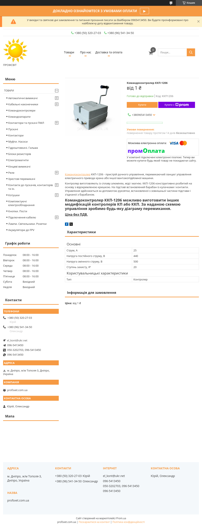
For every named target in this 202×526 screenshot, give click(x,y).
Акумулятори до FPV (21, 230)
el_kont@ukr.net (17, 340)
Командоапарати (19, 116)
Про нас (85, 52)
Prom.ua (121, 518)
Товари (69, 52)
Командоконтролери (21, 110)
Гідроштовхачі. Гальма (23, 148)
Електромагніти (18, 160)
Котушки (14, 195)
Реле (11, 173)
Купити (142, 104)
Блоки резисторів (19, 154)
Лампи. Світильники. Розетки (27, 224)
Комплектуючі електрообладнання (21, 203)
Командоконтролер (77, 174)
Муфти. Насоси (18, 141)
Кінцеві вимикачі (19, 166)
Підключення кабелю (22, 217)
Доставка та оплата (108, 52)
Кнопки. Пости (17, 211)
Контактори (15, 135)
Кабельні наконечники (23, 104)
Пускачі (13, 129)
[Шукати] (191, 52)
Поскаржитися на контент (94, 522)
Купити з (176, 105)
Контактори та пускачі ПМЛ (26, 123)
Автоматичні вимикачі (23, 98)
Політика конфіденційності (129, 522)
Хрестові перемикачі (21, 179)
